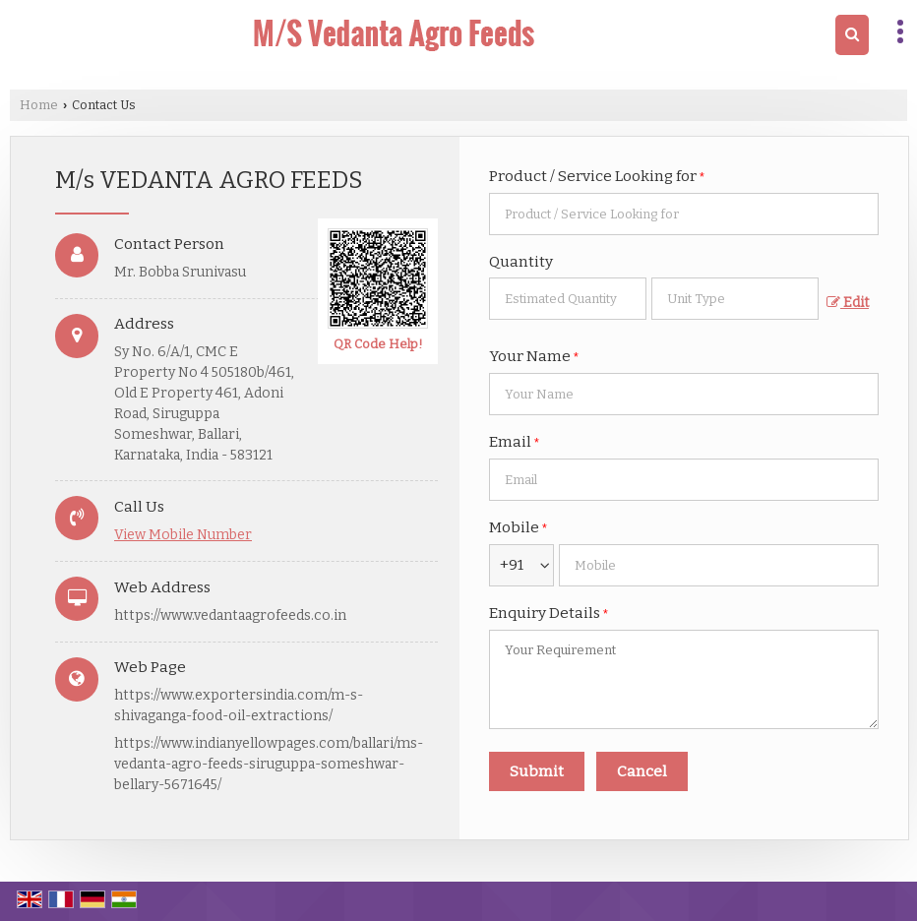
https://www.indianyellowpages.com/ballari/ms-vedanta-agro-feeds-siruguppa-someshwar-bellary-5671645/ (268, 764)
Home (39, 104)
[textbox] (735, 298)
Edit (847, 302)
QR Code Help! (378, 344)
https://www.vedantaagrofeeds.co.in (230, 615)
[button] (183, 534)
